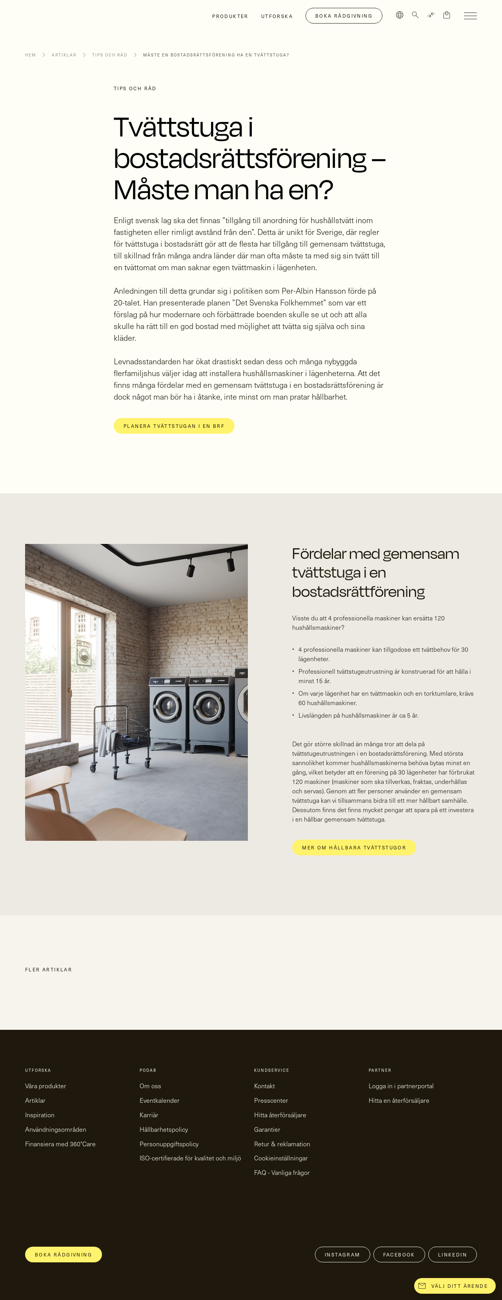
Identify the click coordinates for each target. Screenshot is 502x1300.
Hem (30, 55)
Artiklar (64, 55)
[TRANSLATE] (431, 15)
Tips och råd (109, 55)
